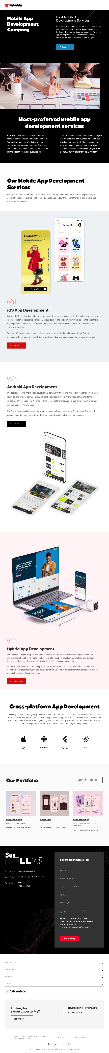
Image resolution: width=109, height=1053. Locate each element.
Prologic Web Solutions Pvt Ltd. (66, 1049)
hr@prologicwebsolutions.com (82, 1008)
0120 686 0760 (75, 1012)
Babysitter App (14, 820)
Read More (16, 345)
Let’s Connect (65, 47)
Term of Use (60, 1038)
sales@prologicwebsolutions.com (31, 877)
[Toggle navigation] (102, 5)
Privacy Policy (80, 1038)
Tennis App (45, 820)
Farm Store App (81, 820)
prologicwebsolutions (26, 871)
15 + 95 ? (64, 912)
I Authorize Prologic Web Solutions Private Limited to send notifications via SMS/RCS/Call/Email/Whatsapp (77, 923)
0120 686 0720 (24, 886)
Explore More (22, 1019)
